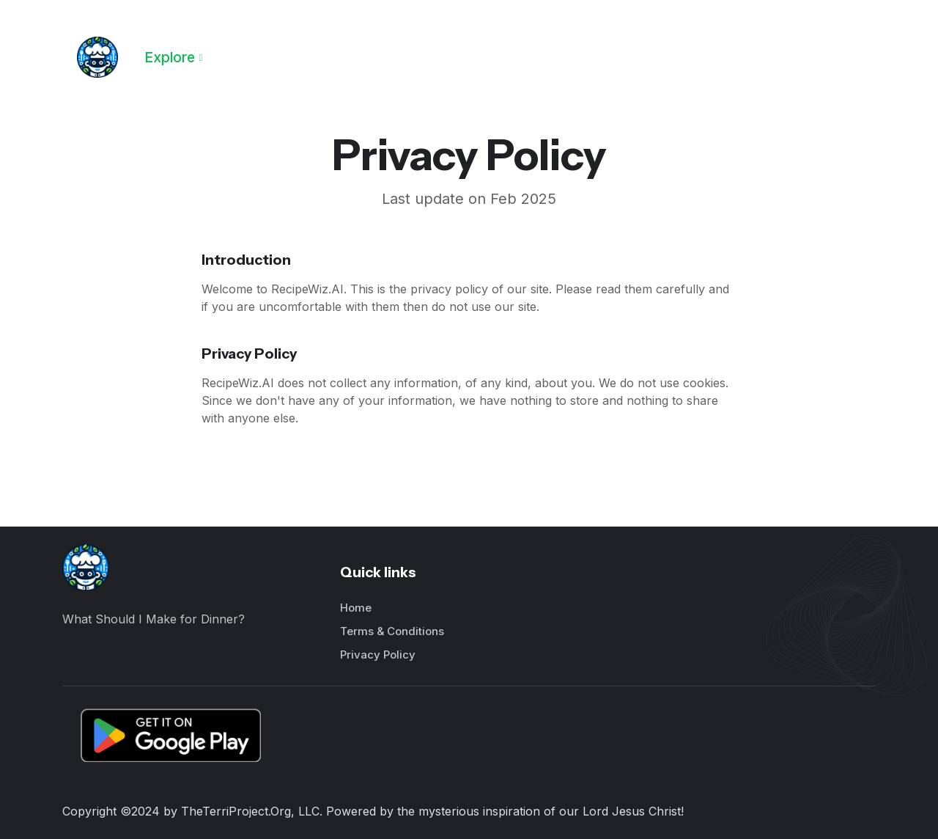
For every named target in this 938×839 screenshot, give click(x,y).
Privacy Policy (378, 655)
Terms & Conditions (392, 631)
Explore (169, 57)
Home (356, 608)
